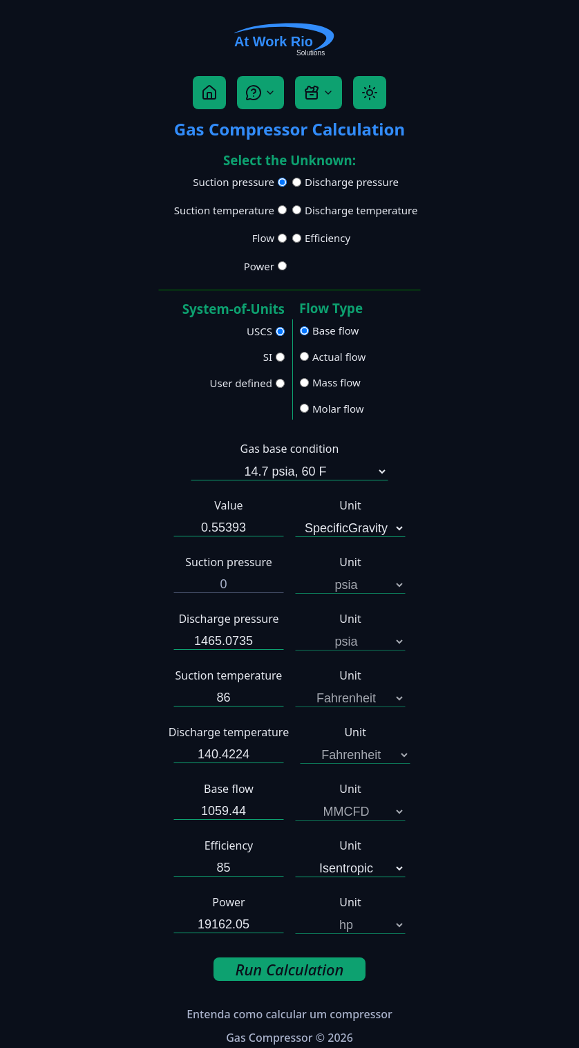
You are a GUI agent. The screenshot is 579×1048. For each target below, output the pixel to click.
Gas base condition (289, 448)
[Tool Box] (318, 92)
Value (228, 505)
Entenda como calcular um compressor (289, 1014)
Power (259, 266)
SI (267, 357)
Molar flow (338, 408)
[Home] (209, 92)
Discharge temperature (361, 210)
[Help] (260, 92)
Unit (350, 505)
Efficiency (327, 238)
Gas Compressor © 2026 (289, 1037)
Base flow (335, 330)
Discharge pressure (352, 182)
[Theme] (369, 92)
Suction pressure (233, 182)
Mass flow (336, 382)
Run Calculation (290, 969)
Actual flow (339, 357)
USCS (259, 331)
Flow (263, 238)
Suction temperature (224, 210)
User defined (241, 383)
